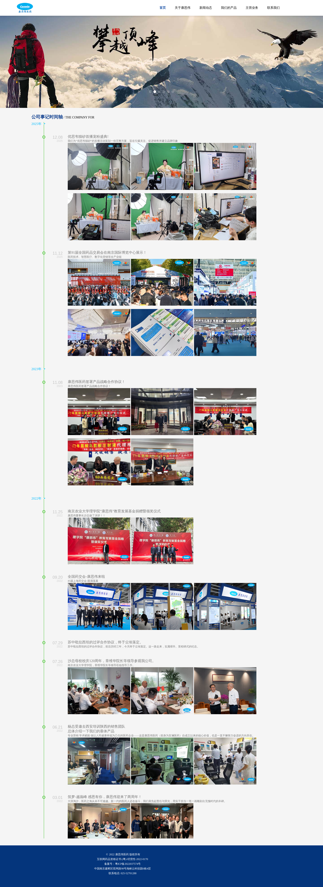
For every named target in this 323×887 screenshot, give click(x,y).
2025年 (36, 124)
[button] (150, 91)
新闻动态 (205, 7)
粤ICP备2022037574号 (128, 863)
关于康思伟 (182, 7)
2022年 (36, 498)
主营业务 (252, 7)
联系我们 (273, 7)
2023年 (36, 369)
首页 (162, 7)
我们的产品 (229, 7)
